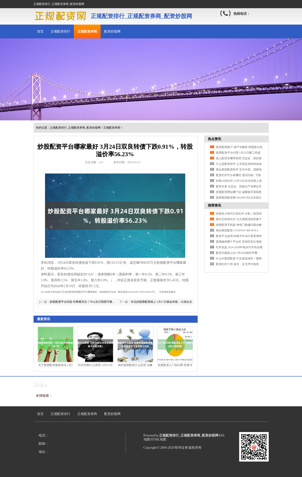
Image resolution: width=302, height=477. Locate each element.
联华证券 (181, 447)
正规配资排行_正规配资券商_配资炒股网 (75, 127)
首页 (40, 31)
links (40, 384)
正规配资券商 (87, 31)
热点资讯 (214, 139)
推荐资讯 (214, 205)
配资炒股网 (112, 31)
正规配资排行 (60, 31)
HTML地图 (158, 439)
